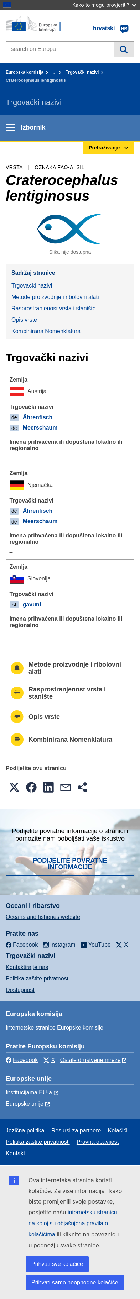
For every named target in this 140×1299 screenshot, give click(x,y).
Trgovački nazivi (82, 72)
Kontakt (15, 1153)
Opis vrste (24, 320)
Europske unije (24, 1104)
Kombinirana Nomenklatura (46, 331)
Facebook (22, 1060)
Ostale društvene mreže (90, 1060)
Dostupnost (20, 990)
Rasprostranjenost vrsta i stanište (53, 308)
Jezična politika (25, 1130)
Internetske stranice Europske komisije (54, 1028)
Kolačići (118, 1130)
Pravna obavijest (98, 1142)
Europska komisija (24, 72)
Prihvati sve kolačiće (57, 1264)
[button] (14, 787)
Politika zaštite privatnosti (38, 978)
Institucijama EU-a (29, 1092)
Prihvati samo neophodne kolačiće (74, 1282)
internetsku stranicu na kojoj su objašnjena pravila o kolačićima (72, 1223)
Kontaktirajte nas (27, 967)
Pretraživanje (124, 49)
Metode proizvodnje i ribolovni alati (55, 297)
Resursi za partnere (76, 1130)
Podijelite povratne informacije (70, 864)
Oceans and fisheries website (43, 917)
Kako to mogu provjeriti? (104, 5)
